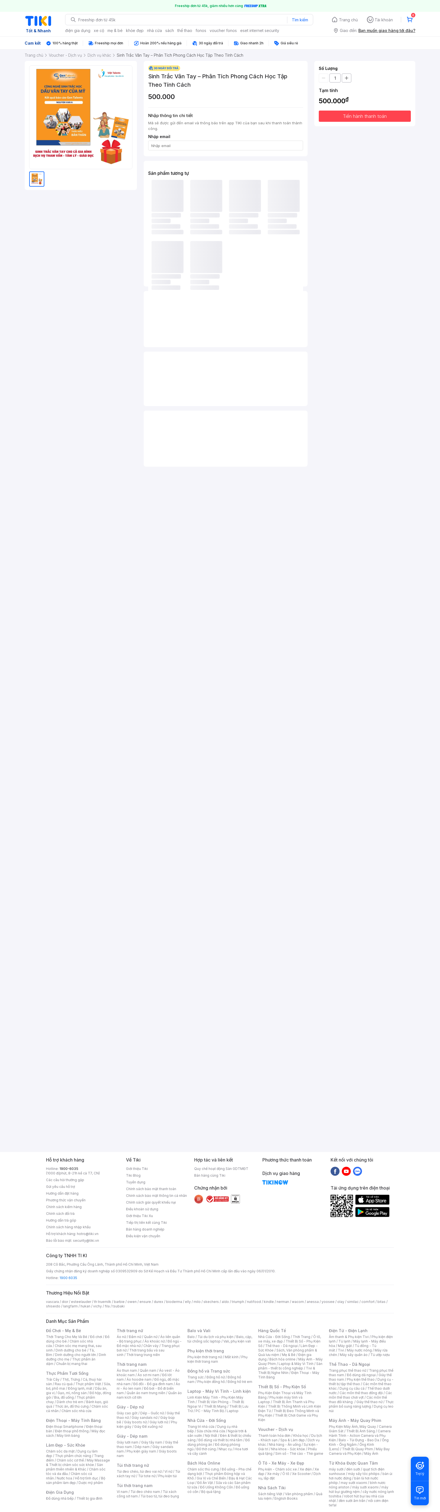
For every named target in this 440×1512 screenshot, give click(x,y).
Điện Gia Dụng (60, 1492)
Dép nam (142, 1447)
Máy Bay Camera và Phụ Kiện (359, 1451)
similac (353, 1302)
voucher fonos (223, 30)
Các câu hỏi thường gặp (65, 1180)
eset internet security (259, 30)
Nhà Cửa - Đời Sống (206, 1420)
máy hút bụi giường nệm (358, 1489)
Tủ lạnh (344, 1341)
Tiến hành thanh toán (365, 116)
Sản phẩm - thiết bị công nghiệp (290, 1366)
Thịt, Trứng (71, 1379)
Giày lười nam (127, 1442)
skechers (211, 1302)
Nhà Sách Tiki (272, 1487)
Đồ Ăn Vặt (205, 1483)
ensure (145, 1302)
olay (340, 1302)
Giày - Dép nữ (130, 1407)
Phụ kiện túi (167, 1476)
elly (188, 1302)
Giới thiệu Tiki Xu (139, 1216)
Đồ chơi (96, 1337)
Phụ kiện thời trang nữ (204, 1357)
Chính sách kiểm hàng (64, 1207)
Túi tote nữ (146, 1476)
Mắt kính (232, 1357)
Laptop (233, 1411)
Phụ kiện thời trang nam (217, 1359)
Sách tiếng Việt (270, 1494)
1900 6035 (68, 1278)
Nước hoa (64, 1478)
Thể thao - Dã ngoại (281, 1346)
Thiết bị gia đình (89, 1498)
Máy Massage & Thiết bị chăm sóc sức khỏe (78, 1462)
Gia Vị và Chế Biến (211, 1478)
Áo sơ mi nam (148, 1375)
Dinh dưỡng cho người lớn (75, 1355)
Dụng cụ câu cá (352, 1388)
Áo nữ (121, 1337)
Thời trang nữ (130, 1330)
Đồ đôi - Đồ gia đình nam (153, 1384)
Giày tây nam (151, 1442)
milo (197, 1302)
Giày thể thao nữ (369, 1402)
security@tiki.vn (86, 1240)
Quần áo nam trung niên (146, 1393)
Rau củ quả (64, 1384)
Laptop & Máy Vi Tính (296, 1364)
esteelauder (81, 1302)
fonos (201, 30)
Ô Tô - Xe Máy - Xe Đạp (281, 1463)
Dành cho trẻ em (70, 1402)
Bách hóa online (282, 1359)
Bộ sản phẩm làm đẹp (75, 1480)
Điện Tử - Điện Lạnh (348, 1330)
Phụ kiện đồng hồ (211, 1382)
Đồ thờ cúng (206, 1449)
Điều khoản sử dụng (142, 1209)
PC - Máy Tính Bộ (210, 1411)
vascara (52, 1302)
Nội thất (211, 1435)
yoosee (328, 1302)
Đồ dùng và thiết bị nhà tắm (220, 1440)
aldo (225, 1302)
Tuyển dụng (135, 1182)
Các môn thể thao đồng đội (361, 1393)
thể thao (184, 30)
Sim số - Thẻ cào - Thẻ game (299, 1453)
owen (132, 1302)
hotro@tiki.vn (87, 1234)
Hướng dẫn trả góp (61, 1220)
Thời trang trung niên (143, 1355)
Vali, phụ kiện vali (237, 1341)
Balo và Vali (198, 1330)
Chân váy (151, 1346)
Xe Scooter (301, 1474)
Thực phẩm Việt (88, 1384)
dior (65, 1302)
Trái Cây (52, 1379)
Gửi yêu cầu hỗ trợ (60, 1187)
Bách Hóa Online (203, 1463)
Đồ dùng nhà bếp (60, 1498)
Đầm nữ (135, 1337)
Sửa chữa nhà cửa (211, 1431)
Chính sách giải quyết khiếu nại (151, 1202)
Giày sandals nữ (144, 1417)
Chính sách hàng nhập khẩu (68, 1227)
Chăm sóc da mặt (60, 1451)
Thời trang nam (131, 1364)
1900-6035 (68, 1169)
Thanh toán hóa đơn (274, 1435)
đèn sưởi (353, 1469)
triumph (238, 1302)
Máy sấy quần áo (354, 1355)
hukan (85, 1306)
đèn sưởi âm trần (352, 1501)
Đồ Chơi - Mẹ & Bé (63, 1330)
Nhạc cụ (225, 1449)
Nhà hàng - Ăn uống (285, 1444)
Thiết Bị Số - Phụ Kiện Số (282, 1386)
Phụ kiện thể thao (361, 1379)
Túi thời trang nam (134, 1485)
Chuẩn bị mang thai (71, 1364)
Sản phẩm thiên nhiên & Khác (74, 1467)
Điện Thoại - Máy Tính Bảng (73, 1420)
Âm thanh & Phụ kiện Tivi (349, 1337)
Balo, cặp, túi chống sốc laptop (219, 1339)
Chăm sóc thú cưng (203, 1469)
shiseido (53, 1306)
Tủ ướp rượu (380, 1355)
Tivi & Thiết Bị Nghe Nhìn (286, 1370)
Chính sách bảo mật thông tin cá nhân (156, 1195)
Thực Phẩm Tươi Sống (67, 1373)
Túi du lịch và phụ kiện (215, 1337)
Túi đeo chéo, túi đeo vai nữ (139, 1471)
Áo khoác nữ (155, 1341)
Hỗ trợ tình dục (86, 1478)
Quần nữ (150, 1337)
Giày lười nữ (159, 1422)
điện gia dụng (77, 30)
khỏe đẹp (135, 30)
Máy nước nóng (359, 1350)
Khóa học (300, 1435)
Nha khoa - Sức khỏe (288, 1449)
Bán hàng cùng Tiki (209, 1175)
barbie (119, 1302)
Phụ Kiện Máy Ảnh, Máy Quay (352, 1426)
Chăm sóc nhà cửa (76, 1411)
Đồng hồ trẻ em (240, 1382)
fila (107, 1306)
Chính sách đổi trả (60, 1213)
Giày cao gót (127, 1413)
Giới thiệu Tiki (137, 1169)
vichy (97, 1306)
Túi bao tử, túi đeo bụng (160, 1496)
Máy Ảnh (371, 1453)
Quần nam (148, 1370)
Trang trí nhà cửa (200, 1426)
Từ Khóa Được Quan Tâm (353, 1463)
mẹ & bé (115, 30)
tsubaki (119, 1306)
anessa (313, 1302)
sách (169, 30)
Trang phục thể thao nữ (347, 1370)
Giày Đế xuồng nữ (148, 1426)
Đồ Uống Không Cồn (216, 1487)
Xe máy (273, 1474)
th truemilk (102, 1302)
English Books (286, 1498)
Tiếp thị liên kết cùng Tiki (146, 1222)
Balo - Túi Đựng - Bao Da (359, 1440)
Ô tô (285, 1474)
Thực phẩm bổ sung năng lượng (361, 1404)
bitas (381, 1302)
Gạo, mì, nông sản (72, 1393)
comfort (368, 1302)
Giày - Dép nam (132, 1436)
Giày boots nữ (135, 1422)
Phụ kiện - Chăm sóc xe (277, 1469)
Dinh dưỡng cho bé (71, 1350)
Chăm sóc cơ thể (70, 1460)
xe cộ (99, 30)
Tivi (341, 1350)
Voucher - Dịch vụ (275, 1429)
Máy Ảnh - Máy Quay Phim (355, 1420)
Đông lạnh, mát (80, 1388)
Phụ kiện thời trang (205, 1350)
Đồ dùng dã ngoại (361, 1375)
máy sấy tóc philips (364, 1474)
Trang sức (195, 1377)
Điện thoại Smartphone (64, 1426)
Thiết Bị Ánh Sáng (360, 1431)
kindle (269, 1302)
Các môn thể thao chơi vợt (360, 1395)
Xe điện (306, 1469)
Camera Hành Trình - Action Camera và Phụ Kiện (360, 1435)
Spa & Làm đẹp (292, 1440)
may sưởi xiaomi (354, 1483)
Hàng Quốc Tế (272, 1330)
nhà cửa (154, 30)
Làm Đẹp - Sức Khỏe (65, 1445)
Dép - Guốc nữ (152, 1413)
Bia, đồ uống (64, 1397)
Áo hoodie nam (139, 1379)
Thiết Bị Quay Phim (357, 1449)
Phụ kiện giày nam (141, 1451)
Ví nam (122, 1492)
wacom (298, 1302)
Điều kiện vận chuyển (143, 1236)
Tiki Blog (133, 1175)
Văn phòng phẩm (299, 1494)
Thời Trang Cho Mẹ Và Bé (66, 1337)
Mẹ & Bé (288, 1355)
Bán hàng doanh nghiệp (145, 1229)
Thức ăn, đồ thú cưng (72, 1406)
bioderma (174, 1302)
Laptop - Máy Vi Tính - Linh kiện (219, 1391)
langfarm (70, 1306)
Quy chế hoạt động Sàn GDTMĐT (221, 1169)
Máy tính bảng (68, 1435)
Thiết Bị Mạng (215, 1406)
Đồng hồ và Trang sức (208, 1371)
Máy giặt (345, 1346)
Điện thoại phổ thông (72, 1431)
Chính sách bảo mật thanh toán (151, 1189)
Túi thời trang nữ (133, 1465)
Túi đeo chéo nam (145, 1492)
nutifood (254, 1302)
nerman (283, 1302)
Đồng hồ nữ (216, 1377)
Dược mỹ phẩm (91, 1483)
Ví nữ (168, 1471)
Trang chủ (348, 19)
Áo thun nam (127, 1370)
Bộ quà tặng (211, 1492)
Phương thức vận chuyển (66, 1200)
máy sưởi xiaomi (365, 1487)
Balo (191, 1337)
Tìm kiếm (300, 19)
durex (158, 1302)
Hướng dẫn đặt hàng (62, 1193)
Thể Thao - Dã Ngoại (349, 1364)
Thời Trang (301, 1337)
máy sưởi (336, 1469)
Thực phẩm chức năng (73, 1456)
